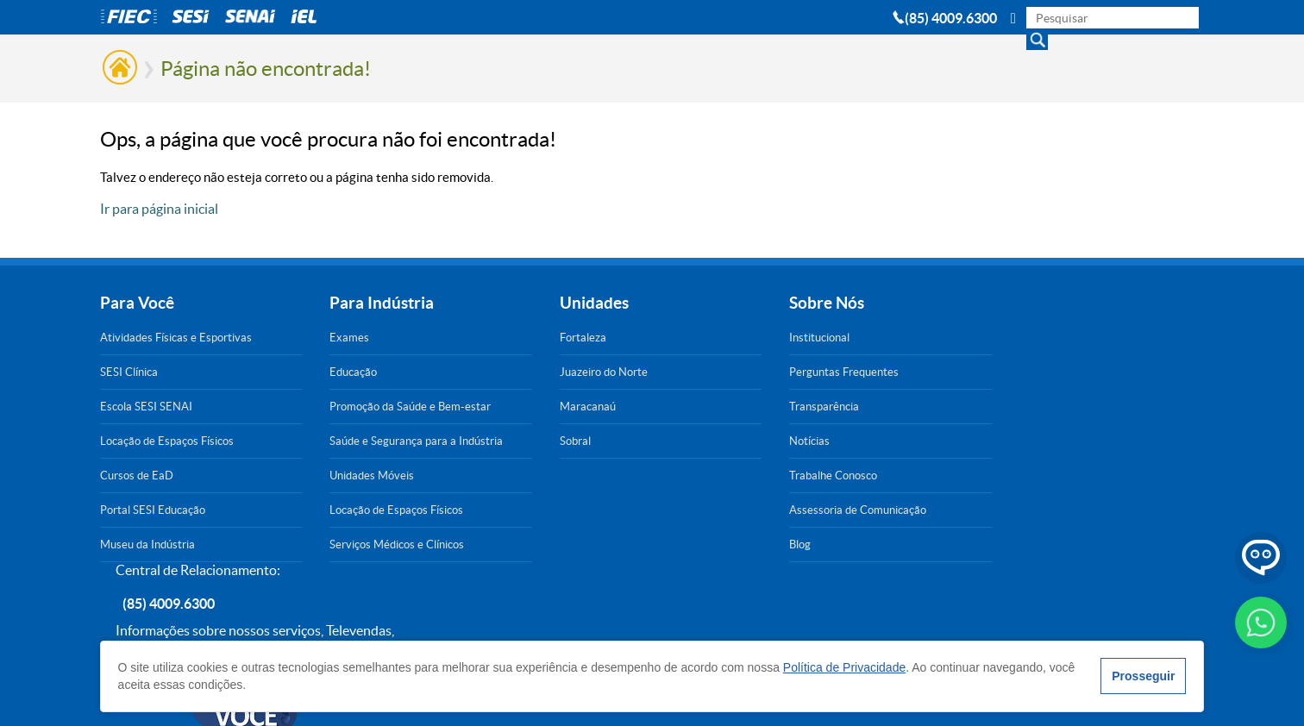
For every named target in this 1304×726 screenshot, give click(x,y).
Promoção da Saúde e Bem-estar (349, 406)
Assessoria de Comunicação (715, 510)
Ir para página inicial (159, 208)
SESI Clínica (129, 372)
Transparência (682, 406)
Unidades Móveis (324, 475)
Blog (657, 544)
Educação (305, 372)
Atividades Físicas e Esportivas (176, 337)
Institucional (677, 337)
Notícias (667, 441)
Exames (302, 337)
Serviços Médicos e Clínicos (349, 544)
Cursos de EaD (136, 475)
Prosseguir (1143, 676)
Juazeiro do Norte (508, 372)
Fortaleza (487, 337)
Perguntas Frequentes (701, 372)
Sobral (479, 441)
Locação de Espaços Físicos (167, 441)
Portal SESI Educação (152, 510)
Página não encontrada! (265, 68)
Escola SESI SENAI (146, 406)
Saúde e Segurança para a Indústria (345, 441)
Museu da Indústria (147, 544)
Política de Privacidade (844, 667)
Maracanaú (492, 406)
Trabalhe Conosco (691, 475)
